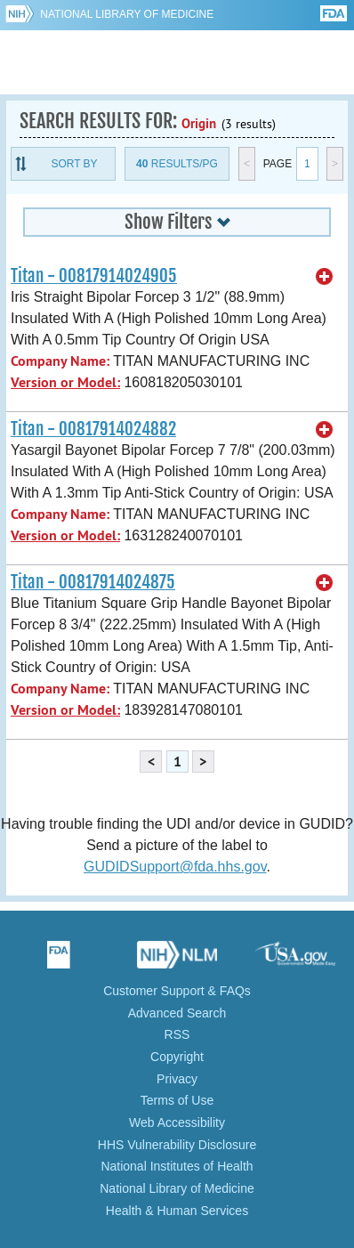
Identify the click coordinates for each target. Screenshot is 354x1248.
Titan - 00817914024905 (94, 276)
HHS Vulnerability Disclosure (177, 1145)
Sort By (74, 164)
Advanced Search (177, 1013)
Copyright (177, 1056)
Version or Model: (65, 382)
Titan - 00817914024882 (93, 429)
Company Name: (60, 361)
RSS (177, 1034)
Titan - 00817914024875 (93, 582)
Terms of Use (177, 1100)
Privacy (177, 1079)
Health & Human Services (177, 1210)
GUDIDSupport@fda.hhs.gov (175, 866)
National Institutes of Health (177, 1166)
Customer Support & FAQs (177, 991)
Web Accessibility (177, 1122)
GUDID (177, 62)
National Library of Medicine (126, 14)
